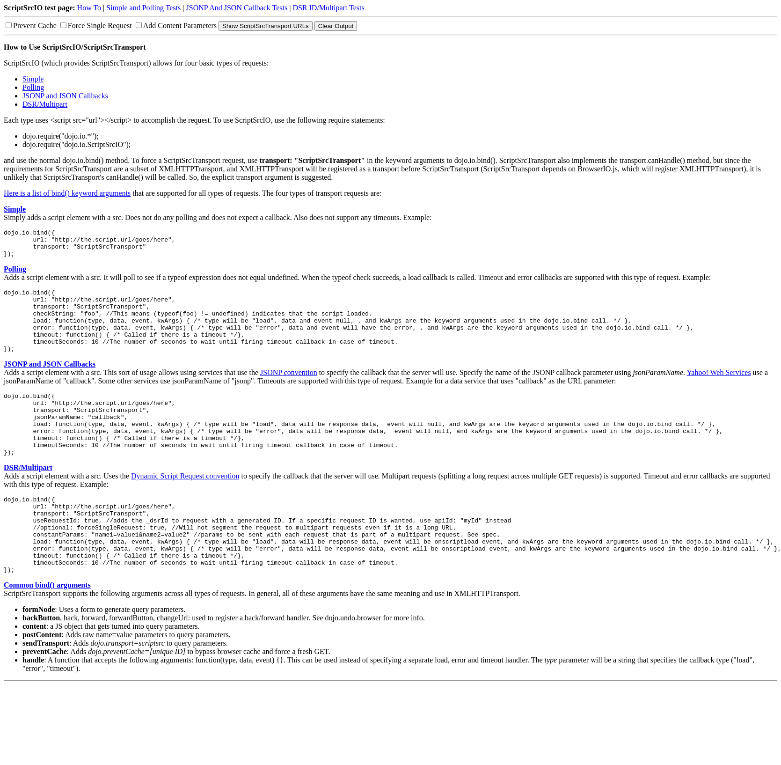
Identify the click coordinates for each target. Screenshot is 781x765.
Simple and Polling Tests (143, 8)
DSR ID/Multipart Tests (328, 8)
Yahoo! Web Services (718, 391)
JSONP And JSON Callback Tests (237, 8)
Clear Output (336, 25)
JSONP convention (288, 391)
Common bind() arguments (47, 631)
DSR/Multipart (44, 104)
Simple (33, 79)
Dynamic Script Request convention (185, 507)
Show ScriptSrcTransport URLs (265, 25)
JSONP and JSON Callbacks (65, 96)
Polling (33, 87)
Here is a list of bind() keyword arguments (67, 193)
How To (89, 8)
